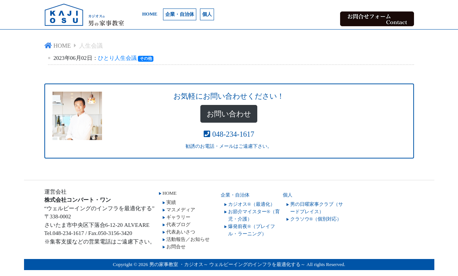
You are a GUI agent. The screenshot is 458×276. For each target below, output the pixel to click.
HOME (149, 14)
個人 (207, 14)
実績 (171, 202)
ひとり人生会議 (117, 58)
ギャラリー (178, 217)
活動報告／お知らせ (188, 239)
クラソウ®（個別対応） (316, 219)
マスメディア (180, 209)
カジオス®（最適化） (251, 204)
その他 (146, 58)
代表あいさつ (180, 232)
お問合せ (176, 246)
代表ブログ (178, 224)
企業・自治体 (179, 14)
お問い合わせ (229, 114)
